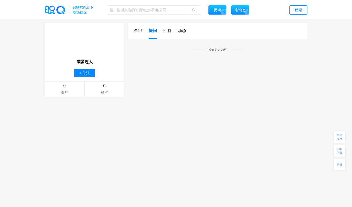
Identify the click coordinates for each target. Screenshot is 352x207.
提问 (153, 30)
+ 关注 (84, 73)
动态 (182, 30)
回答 (167, 30)
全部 (138, 30)
